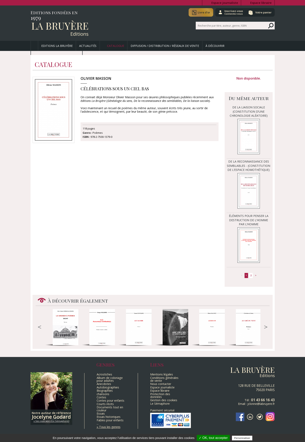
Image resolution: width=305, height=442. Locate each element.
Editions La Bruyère (57, 46)
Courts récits (105, 404)
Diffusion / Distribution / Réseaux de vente (165, 46)
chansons (103, 394)
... (97, 423)
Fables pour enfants (110, 420)
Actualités (87, 46)
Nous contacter (160, 384)
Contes (101, 397)
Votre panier (263, 12)
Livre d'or (202, 12)
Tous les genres (109, 427)
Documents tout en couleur (110, 408)
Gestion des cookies (163, 400)
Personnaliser (242, 438)
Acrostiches (104, 374)
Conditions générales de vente (164, 379)
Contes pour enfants (110, 400)
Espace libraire (261, 3)
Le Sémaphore (160, 403)
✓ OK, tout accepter (213, 438)
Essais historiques (108, 417)
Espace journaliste (224, 3)
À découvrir (215, 46)
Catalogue (115, 46)
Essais (101, 413)
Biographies (105, 390)
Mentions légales (161, 374)
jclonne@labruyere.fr (261, 404)
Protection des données (160, 395)
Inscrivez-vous (232, 12)
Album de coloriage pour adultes (110, 379)
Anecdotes (104, 384)
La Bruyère (60, 25)
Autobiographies (108, 387)
